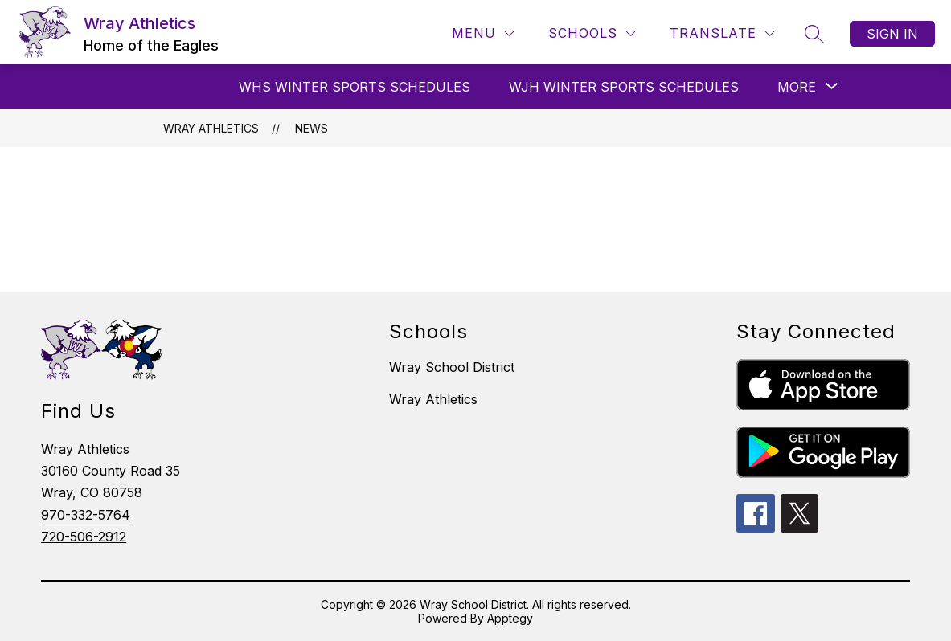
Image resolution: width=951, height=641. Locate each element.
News (311, 128)
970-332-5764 (85, 515)
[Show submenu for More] (796, 86)
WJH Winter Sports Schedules (624, 87)
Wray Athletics (211, 128)
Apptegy (510, 618)
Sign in (892, 34)
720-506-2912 (83, 537)
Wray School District (451, 367)
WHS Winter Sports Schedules (354, 87)
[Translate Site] (722, 33)
